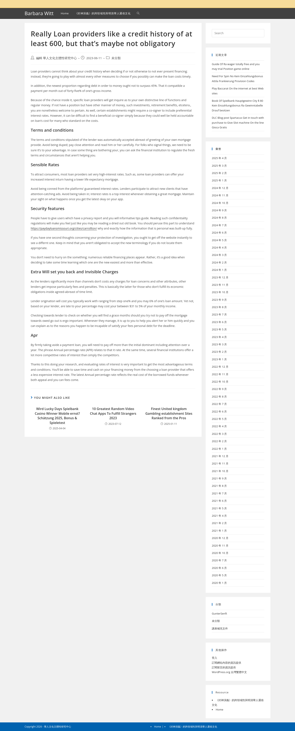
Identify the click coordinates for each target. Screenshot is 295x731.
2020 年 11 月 (220, 545)
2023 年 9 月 (219, 300)
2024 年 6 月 (219, 232)
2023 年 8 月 (219, 307)
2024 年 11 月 (220, 195)
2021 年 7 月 (219, 493)
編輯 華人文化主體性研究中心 (56, 58)
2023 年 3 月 (219, 344)
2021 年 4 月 (219, 515)
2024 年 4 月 (219, 247)
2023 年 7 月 (219, 314)
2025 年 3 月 (219, 165)
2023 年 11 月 (220, 285)
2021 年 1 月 (219, 530)
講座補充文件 (220, 628)
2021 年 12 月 (220, 456)
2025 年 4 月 (219, 158)
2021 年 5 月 (219, 508)
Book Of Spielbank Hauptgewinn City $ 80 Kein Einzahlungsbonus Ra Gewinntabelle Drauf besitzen (237, 105)
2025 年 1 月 (219, 180)
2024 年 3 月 (219, 255)
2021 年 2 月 (219, 523)
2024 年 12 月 (220, 188)
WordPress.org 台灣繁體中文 (229, 672)
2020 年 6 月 (219, 568)
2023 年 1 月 (219, 359)
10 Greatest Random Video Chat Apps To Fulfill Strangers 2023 (113, 413)
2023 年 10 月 (220, 292)
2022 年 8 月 (219, 396)
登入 (214, 658)
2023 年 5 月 (219, 329)
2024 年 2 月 (219, 262)
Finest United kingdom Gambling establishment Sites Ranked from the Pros (168, 413)
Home (219, 709)
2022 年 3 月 (219, 434)
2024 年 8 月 (219, 217)
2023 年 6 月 (219, 322)
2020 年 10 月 (220, 553)
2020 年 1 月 (219, 583)
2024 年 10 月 (220, 203)
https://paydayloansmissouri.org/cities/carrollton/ (64, 228)
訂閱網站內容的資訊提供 (226, 662)
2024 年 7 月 (219, 225)
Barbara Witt (39, 13)
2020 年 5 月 (219, 575)
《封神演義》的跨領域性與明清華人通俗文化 (192, 726)
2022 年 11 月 (220, 374)
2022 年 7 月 (219, 404)
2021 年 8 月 (219, 486)
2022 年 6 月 (219, 411)
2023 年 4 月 (219, 337)
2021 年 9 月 (219, 478)
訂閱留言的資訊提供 (224, 667)
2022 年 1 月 (219, 449)
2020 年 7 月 (219, 560)
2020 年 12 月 (220, 538)
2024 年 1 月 (219, 270)
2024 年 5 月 (219, 240)
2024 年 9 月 (219, 210)
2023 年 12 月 (220, 277)
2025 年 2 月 (219, 173)
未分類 (116, 58)
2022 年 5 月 (219, 419)
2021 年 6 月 (219, 501)
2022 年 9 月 (219, 389)
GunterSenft (219, 613)
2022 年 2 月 (219, 441)
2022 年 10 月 (220, 381)
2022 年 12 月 (220, 366)
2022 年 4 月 (219, 426)
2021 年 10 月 (220, 471)
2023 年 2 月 (219, 352)
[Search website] (138, 13)
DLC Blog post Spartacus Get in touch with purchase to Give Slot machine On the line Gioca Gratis (238, 122)
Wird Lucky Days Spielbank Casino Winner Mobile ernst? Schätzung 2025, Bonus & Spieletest (57, 416)
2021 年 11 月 (220, 463)
